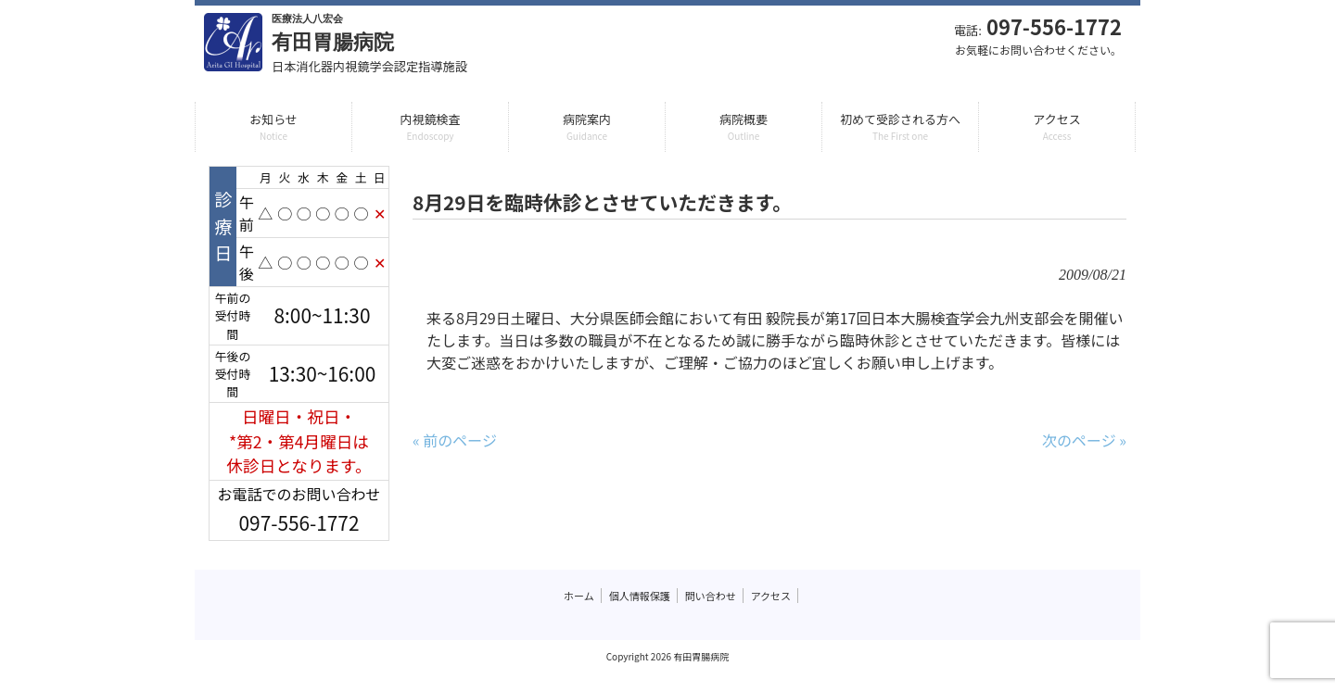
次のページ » (1084, 440)
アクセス (771, 595)
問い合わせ (710, 595)
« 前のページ (455, 440)
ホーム (579, 595)
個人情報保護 (639, 595)
